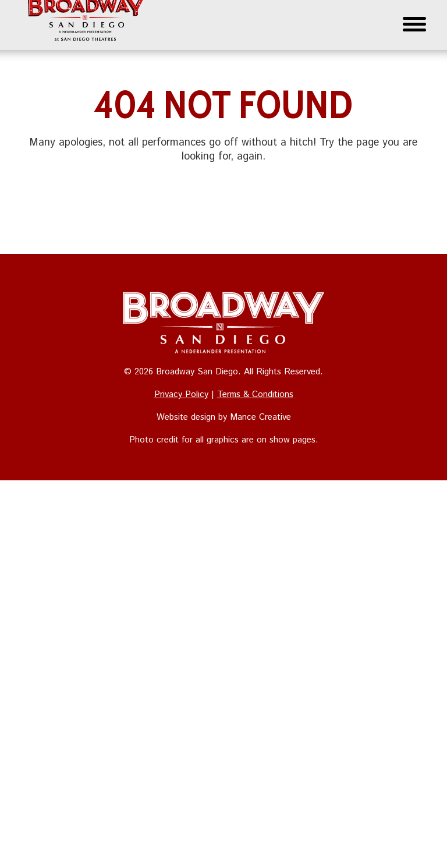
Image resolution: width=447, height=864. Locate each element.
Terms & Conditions (255, 394)
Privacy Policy (181, 394)
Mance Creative (260, 417)
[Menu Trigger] (414, 23)
